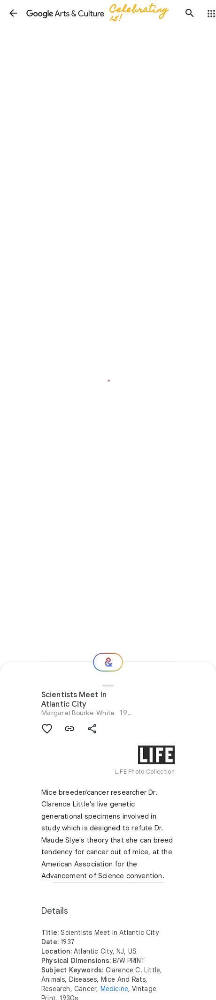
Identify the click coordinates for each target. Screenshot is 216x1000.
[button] (13, 13)
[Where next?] (108, 662)
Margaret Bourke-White (77, 713)
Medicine (114, 989)
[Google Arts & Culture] (101, 13)
